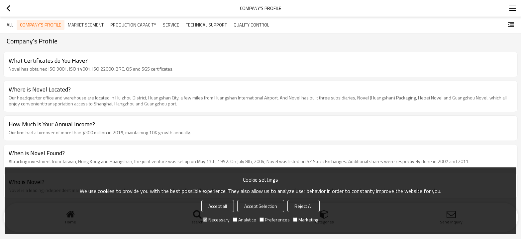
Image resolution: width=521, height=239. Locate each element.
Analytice (244, 219)
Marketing (305, 219)
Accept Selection (260, 206)
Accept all (217, 206)
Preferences (275, 219)
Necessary (216, 219)
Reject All (303, 206)
